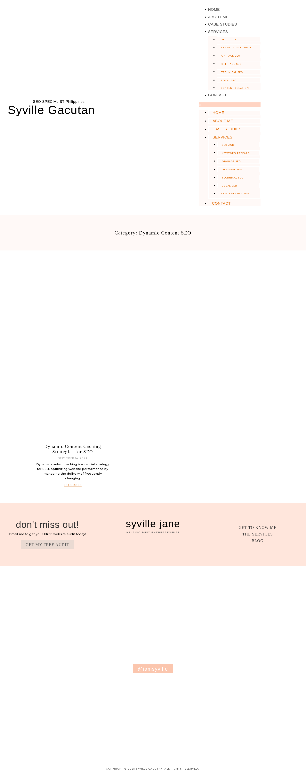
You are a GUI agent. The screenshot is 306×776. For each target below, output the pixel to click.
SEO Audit (229, 39)
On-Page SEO (230, 55)
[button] (230, 104)
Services (218, 32)
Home (214, 9)
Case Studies (222, 24)
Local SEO (229, 80)
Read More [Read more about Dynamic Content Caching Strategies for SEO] (73, 485)
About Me (218, 17)
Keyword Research (236, 47)
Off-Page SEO (231, 64)
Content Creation (235, 88)
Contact (217, 95)
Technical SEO (232, 72)
